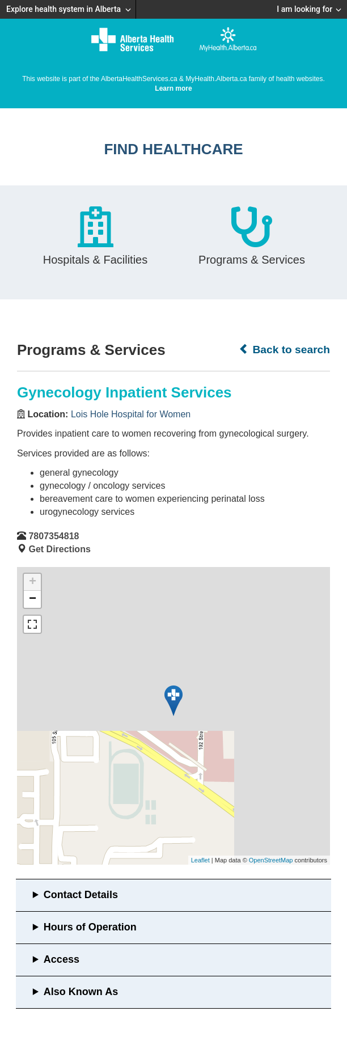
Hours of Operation (90, 927)
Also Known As (81, 991)
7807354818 (53, 536)
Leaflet (200, 860)
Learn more (173, 88)
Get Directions (59, 549)
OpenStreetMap (271, 860)
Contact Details (81, 894)
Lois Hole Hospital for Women (131, 414)
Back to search (284, 349)
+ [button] (32, 582)
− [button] (32, 599)
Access (61, 959)
